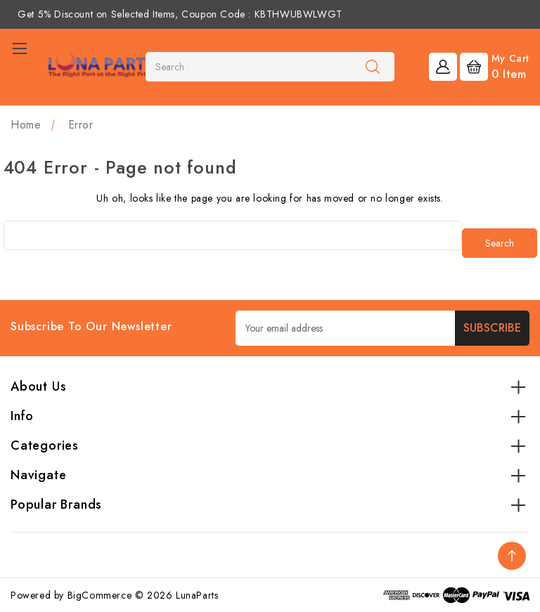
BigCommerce (100, 595)
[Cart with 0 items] (494, 66)
